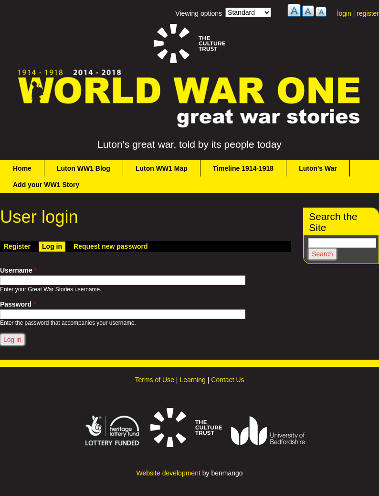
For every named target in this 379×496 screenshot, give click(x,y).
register (368, 13)
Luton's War (318, 168)
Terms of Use (154, 380)
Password (18, 304)
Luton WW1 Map (162, 168)
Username (18, 270)
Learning (192, 380)
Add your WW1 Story (46, 184)
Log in (53, 246)
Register (17, 246)
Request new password (111, 246)
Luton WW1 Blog (83, 168)
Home (22, 168)
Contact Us (227, 380)
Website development (168, 473)
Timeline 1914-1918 (243, 168)
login (344, 13)
